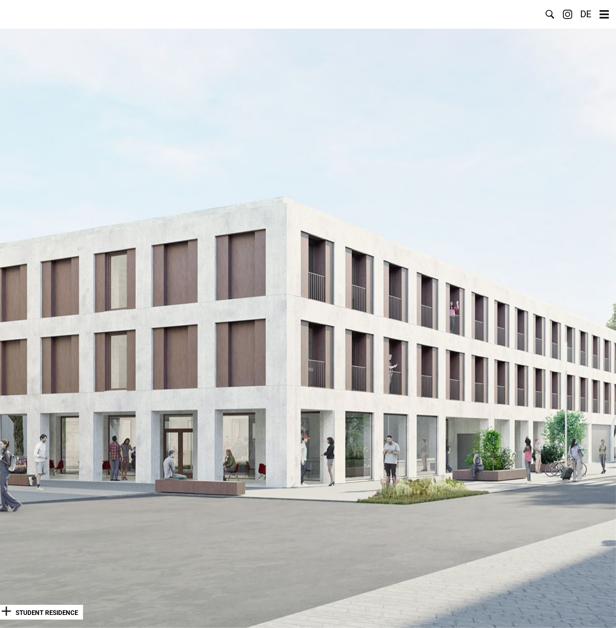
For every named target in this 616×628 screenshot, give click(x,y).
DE (586, 14)
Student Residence (47, 613)
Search (550, 14)
